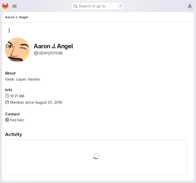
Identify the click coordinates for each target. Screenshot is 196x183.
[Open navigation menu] (14, 6)
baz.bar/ (17, 120)
